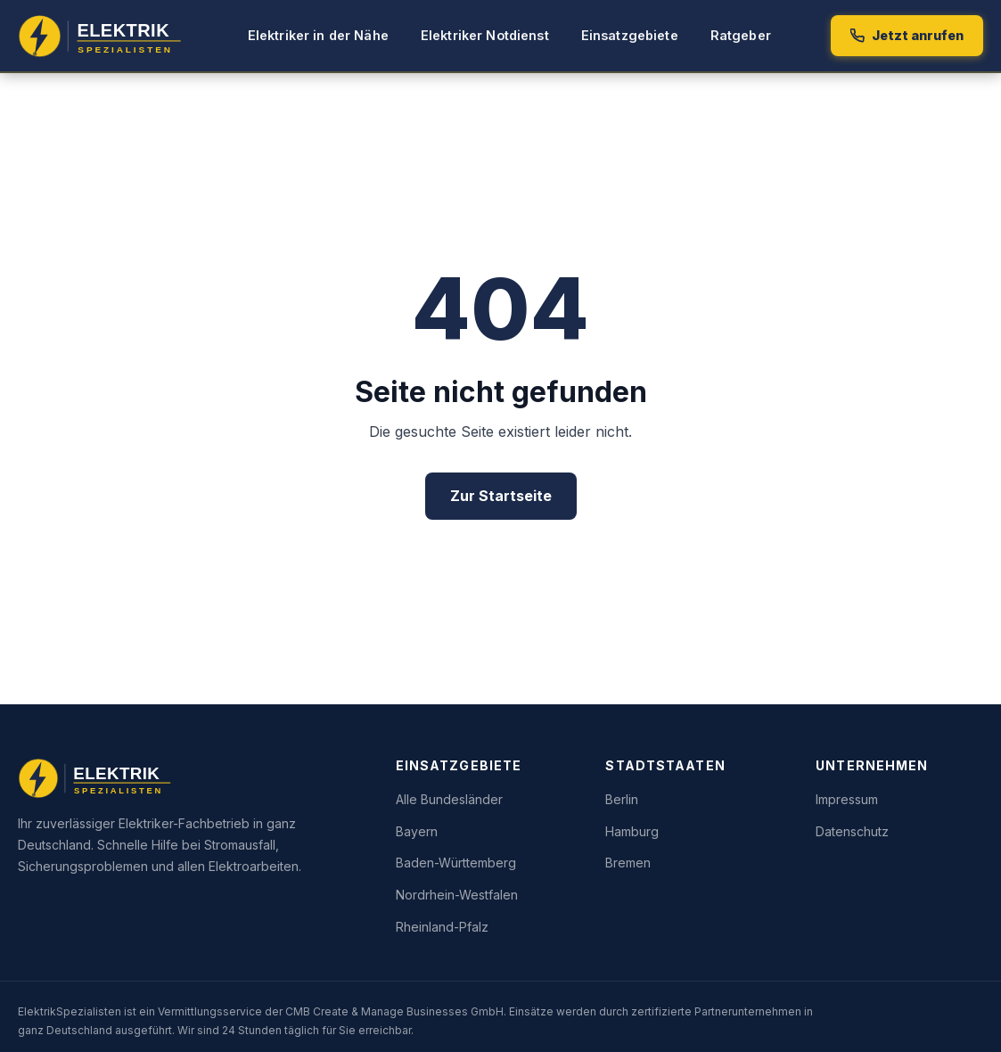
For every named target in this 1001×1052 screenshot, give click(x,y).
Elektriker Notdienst (485, 35)
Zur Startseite (501, 496)
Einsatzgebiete (629, 35)
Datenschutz (852, 831)
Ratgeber (740, 35)
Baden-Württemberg (456, 862)
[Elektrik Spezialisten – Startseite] (103, 36)
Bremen (628, 862)
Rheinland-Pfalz (442, 926)
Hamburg (632, 831)
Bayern (417, 831)
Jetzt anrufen (907, 35)
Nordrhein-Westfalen (457, 894)
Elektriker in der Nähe (318, 35)
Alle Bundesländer (449, 799)
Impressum (847, 799)
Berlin (621, 799)
